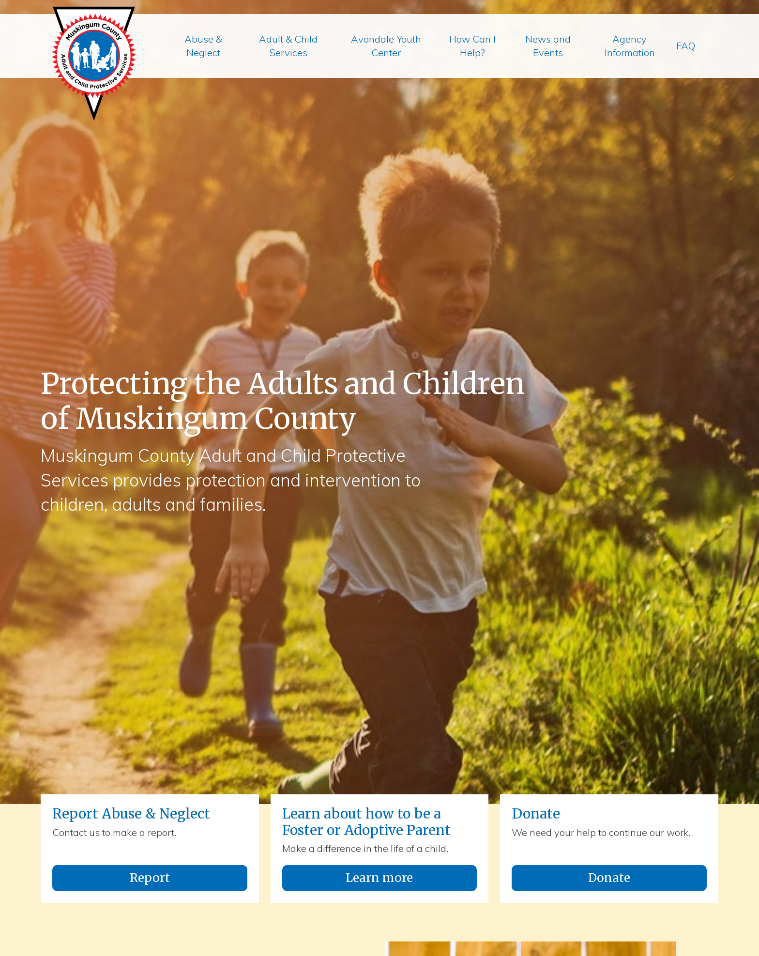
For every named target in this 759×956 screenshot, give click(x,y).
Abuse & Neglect (203, 46)
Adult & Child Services (288, 46)
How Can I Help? (472, 46)
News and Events (548, 46)
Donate (609, 877)
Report (150, 877)
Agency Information (630, 46)
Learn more (379, 877)
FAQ (685, 46)
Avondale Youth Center (386, 46)
